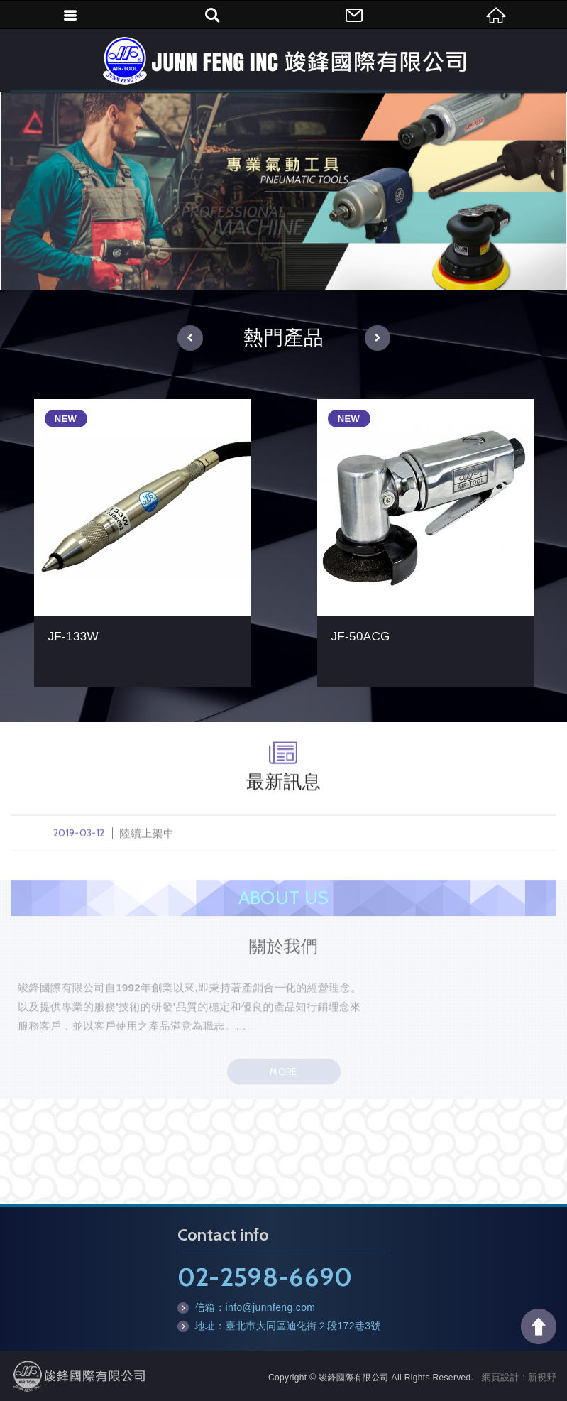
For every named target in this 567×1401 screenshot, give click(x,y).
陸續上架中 (283, 839)
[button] (190, 338)
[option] (283, 191)
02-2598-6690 (265, 1277)
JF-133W (142, 543)
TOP (538, 1326)
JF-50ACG (425, 543)
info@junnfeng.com (271, 1307)
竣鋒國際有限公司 (284, 60)
